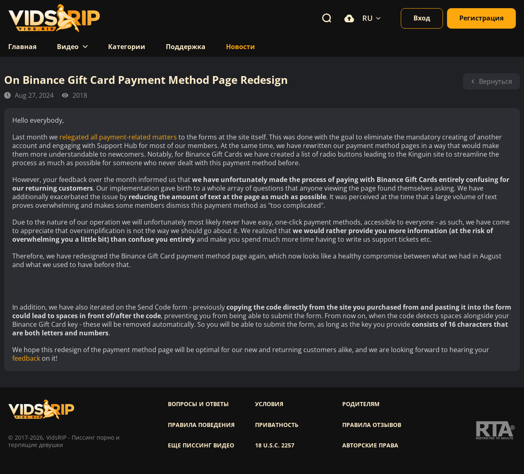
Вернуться (491, 81)
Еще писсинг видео (201, 445)
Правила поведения (201, 425)
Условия (269, 404)
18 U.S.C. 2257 (274, 445)
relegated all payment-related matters (118, 137)
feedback (26, 358)
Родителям (360, 404)
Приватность (276, 425)
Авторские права (370, 445)
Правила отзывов (371, 425)
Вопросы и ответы (198, 404)
